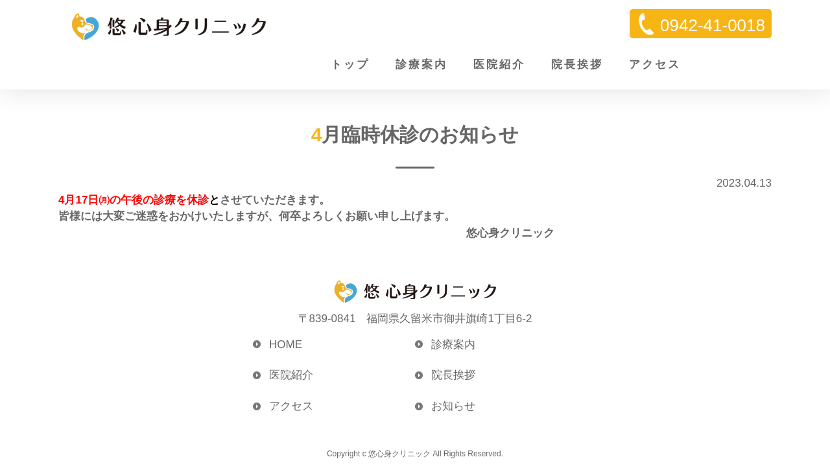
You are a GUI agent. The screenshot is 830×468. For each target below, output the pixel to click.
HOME (285, 344)
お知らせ (453, 406)
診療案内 (421, 64)
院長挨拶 (577, 64)
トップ (350, 64)
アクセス (655, 64)
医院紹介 (499, 64)
